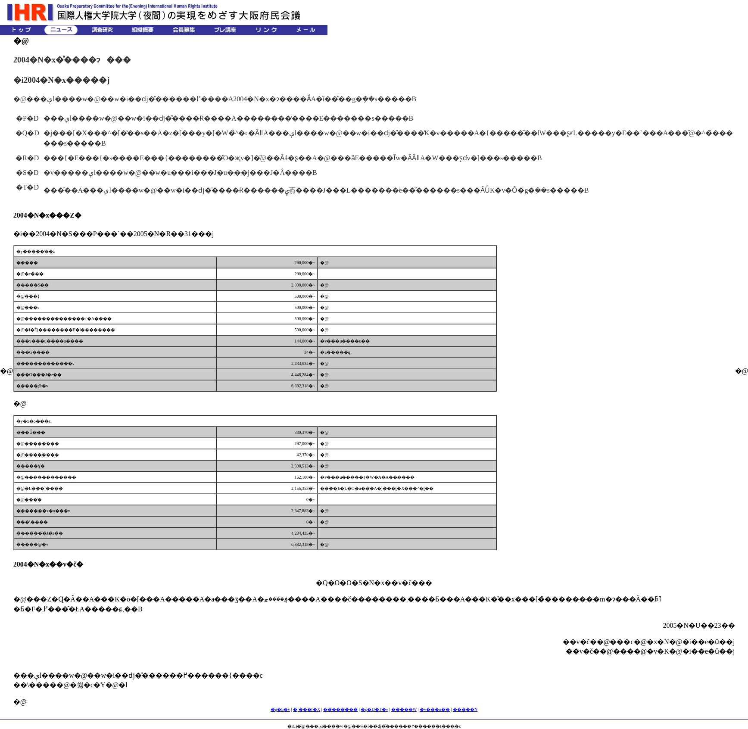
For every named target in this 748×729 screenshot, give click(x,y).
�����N (465, 709)
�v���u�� (435, 709)
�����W (404, 709)
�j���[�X (306, 709)
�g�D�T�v (374, 709)
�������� (340, 709)
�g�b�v (280, 709)
